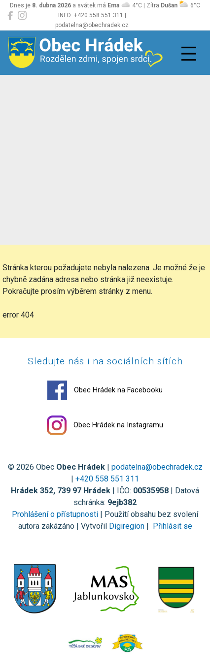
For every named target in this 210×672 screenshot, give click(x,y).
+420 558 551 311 (107, 478)
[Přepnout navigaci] (188, 53)
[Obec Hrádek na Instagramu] (22, 16)
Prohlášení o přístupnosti (55, 514)
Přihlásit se (171, 526)
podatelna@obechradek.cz (157, 467)
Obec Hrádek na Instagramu (105, 425)
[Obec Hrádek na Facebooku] (10, 16)
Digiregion (126, 526)
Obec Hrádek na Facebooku (105, 390)
